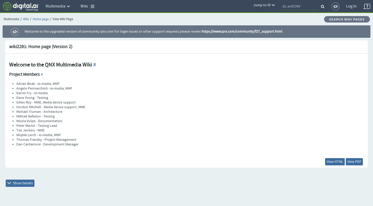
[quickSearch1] (299, 6)
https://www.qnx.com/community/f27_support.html (242, 31)
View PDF (354, 161)
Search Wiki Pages (347, 19)
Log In (351, 6)
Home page (41, 19)
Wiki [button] (88, 6)
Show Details (20, 183)
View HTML (335, 161)
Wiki (26, 19)
